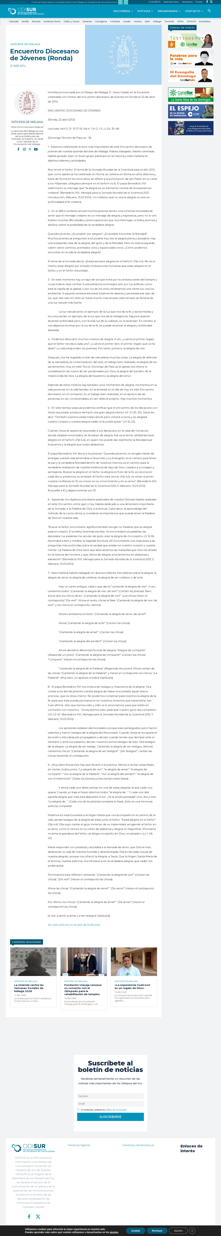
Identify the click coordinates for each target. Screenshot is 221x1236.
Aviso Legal (151, 1230)
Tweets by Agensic (79, 1145)
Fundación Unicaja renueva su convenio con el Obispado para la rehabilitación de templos (83, 989)
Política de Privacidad (129, 1230)
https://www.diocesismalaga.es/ (27, 127)
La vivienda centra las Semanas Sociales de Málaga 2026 (29, 988)
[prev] (120, 2)
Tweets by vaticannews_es (138, 1145)
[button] (209, 11)
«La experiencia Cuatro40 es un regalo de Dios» (132, 986)
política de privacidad (115, 1109)
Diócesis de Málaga (25, 44)
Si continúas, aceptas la (101, 1109)
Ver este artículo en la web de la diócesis (74, 924)
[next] (126, 2)
